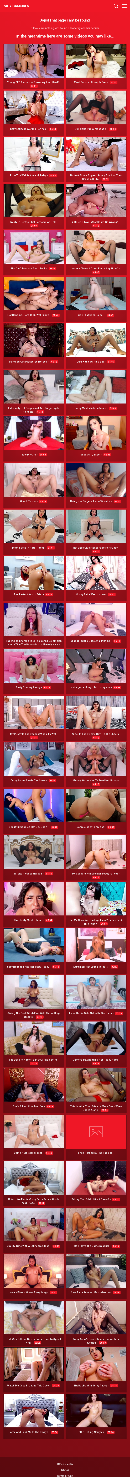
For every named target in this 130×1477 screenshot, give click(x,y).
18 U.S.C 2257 (65, 1463)
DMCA (65, 1469)
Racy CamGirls (16, 6)
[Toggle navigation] (124, 6)
